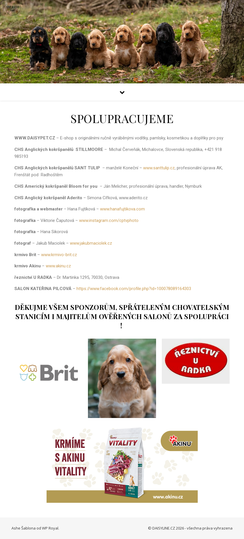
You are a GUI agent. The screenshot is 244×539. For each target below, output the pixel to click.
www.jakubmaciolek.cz (91, 243)
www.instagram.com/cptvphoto (109, 220)
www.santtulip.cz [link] (159, 167)
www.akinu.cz (59, 265)
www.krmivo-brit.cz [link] (59, 254)
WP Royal (50, 528)
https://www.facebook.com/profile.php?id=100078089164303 (133, 288)
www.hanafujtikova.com (122, 209)
